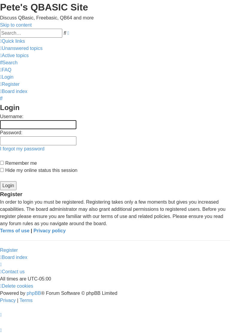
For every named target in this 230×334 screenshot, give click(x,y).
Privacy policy (50, 230)
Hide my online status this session (38, 170)
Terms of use (14, 230)
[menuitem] (21, 48)
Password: (11, 132)
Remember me (18, 163)
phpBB (34, 293)
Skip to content (16, 25)
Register (9, 250)
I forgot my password (22, 148)
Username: (11, 116)
